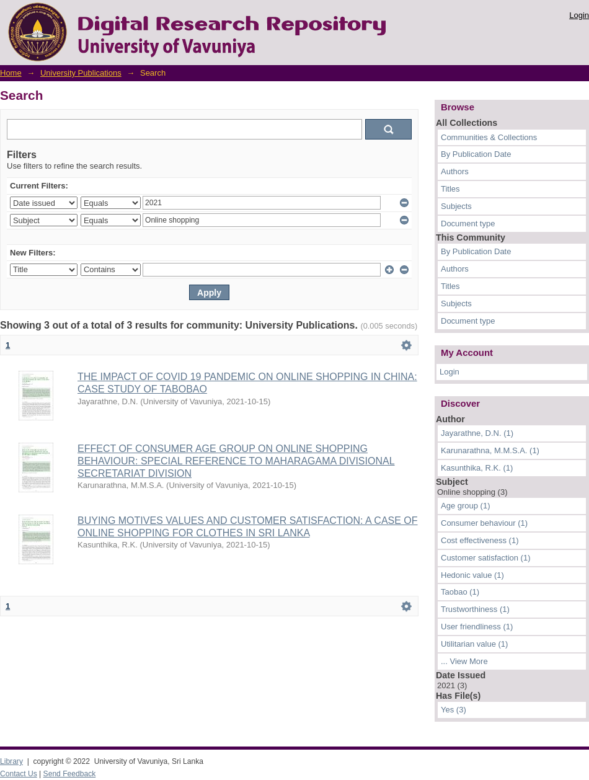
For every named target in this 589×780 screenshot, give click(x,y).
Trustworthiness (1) (475, 609)
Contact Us (18, 773)
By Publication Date (476, 154)
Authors (455, 171)
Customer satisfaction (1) (486, 557)
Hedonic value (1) (472, 575)
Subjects (456, 206)
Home (11, 73)
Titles (450, 188)
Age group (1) (465, 505)
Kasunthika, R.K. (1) (477, 467)
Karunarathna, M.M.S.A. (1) (490, 450)
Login (579, 15)
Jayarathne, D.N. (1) (477, 433)
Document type (468, 223)
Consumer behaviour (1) (484, 523)
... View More (464, 661)
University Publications (81, 73)
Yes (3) (453, 709)
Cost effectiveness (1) (479, 540)
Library (11, 761)
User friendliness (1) (477, 626)
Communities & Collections (489, 137)
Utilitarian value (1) (474, 644)
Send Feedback (69, 773)
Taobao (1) (460, 591)
